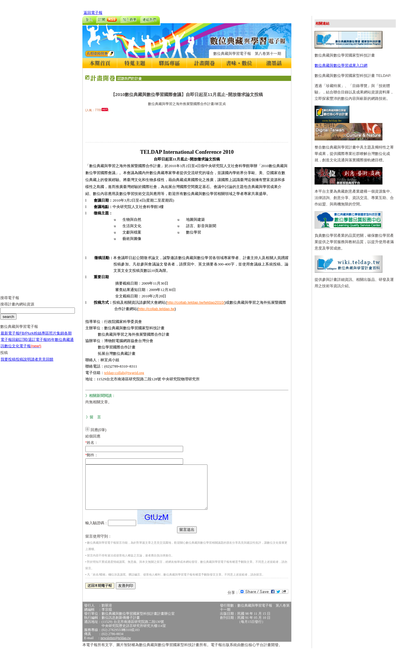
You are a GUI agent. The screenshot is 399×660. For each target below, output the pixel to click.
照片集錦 (56, 337)
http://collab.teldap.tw (156, 309)
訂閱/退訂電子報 (33, 344)
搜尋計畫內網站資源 (17, 308)
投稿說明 (23, 363)
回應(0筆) (98, 430)
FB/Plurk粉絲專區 (34, 337)
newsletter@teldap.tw (116, 647)
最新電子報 (10, 337)
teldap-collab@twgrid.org (124, 372)
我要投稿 (8, 363)
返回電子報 (93, 12)
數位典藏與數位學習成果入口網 (341, 65)
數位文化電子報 (22, 350)
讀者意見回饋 (42, 363)
